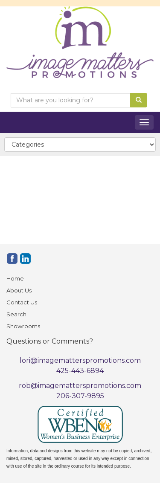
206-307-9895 (80, 396)
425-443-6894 (80, 371)
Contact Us (21, 302)
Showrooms (23, 326)
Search (16, 314)
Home (15, 278)
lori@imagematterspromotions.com (80, 360)
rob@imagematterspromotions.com (80, 386)
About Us (19, 290)
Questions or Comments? (49, 341)
